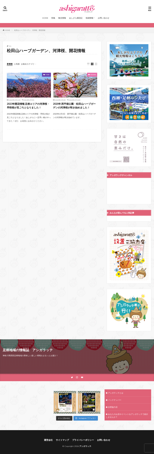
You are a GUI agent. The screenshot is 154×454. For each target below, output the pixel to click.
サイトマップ (62, 439)
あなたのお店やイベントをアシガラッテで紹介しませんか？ (127, 415)
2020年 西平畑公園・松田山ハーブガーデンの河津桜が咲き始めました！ (74, 105)
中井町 (47, 74)
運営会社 (48, 439)
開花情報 (93, 74)
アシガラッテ (85, 446)
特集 (53, 18)
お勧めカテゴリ (27, 64)
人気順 (17, 64)
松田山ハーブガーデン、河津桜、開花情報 (29, 30)
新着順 (10, 64)
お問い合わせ (103, 18)
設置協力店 (113, 407)
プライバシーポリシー (83, 439)
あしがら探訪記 (75, 18)
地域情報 (89, 18)
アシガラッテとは (115, 393)
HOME (45, 18)
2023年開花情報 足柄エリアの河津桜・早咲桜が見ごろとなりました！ (28, 105)
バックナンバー (114, 400)
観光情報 (62, 18)
